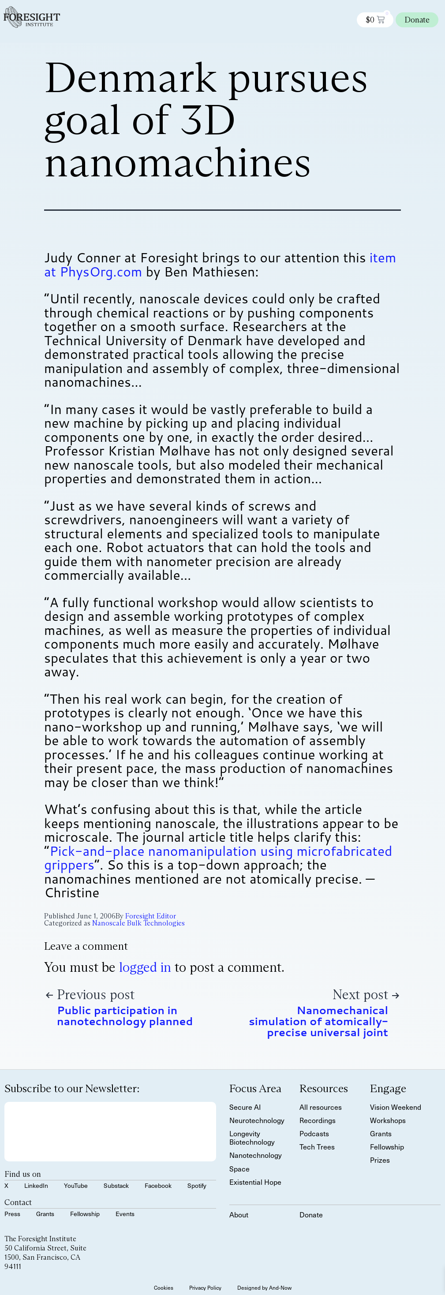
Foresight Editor (150, 916)
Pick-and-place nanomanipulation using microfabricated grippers (218, 857)
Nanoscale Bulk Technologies (138, 923)
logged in (145, 967)
